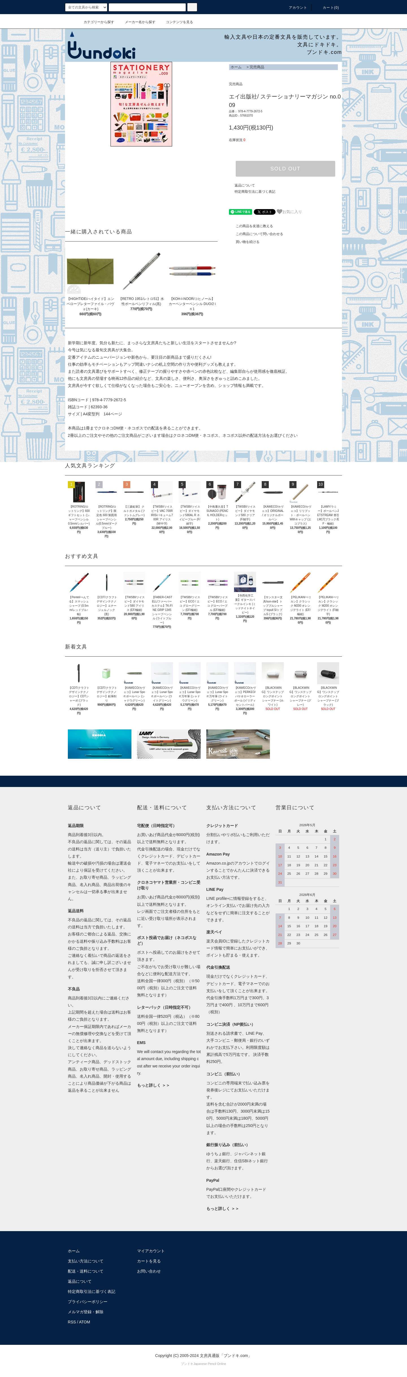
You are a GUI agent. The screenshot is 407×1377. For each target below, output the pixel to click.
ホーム (236, 67)
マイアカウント (151, 1251)
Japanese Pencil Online (209, 1363)
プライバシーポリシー (87, 1301)
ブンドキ (187, 1363)
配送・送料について (85, 1271)
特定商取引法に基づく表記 (255, 192)
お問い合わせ (149, 1271)
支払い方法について (85, 1261)
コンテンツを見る (176, 22)
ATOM (84, 1322)
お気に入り (289, 211)
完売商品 (257, 67)
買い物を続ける (244, 242)
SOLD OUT (285, 169)
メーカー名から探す (136, 22)
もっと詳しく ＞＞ (153, 1085)
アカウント (295, 8)
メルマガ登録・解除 (85, 1312)
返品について (245, 185)
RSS (72, 1322)
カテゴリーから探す (95, 22)
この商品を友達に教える (251, 226)
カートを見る (149, 1261)
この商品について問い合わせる (256, 234)
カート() (327, 8)
